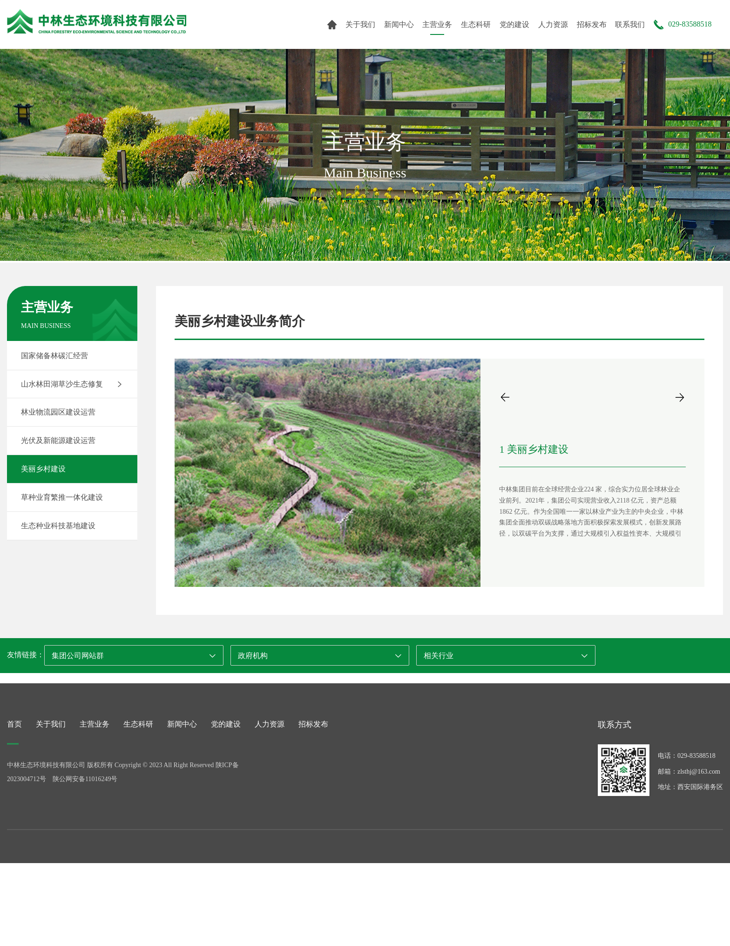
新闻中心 (399, 24)
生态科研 (476, 24)
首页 (14, 770)
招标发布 (592, 24)
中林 (96, 21)
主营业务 (437, 24)
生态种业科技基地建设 (58, 526)
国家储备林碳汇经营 (54, 356)
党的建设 (514, 24)
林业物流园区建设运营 (58, 412)
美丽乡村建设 (43, 469)
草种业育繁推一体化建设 (62, 497)
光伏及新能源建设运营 (58, 440)
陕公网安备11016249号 (85, 825)
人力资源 (553, 24)
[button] (505, 397)
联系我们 (630, 24)
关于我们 (360, 24)
